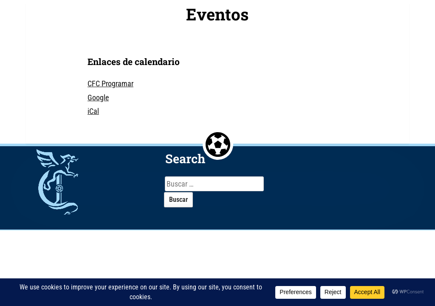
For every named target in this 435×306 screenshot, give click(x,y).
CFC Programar (110, 83)
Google (98, 97)
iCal (93, 111)
